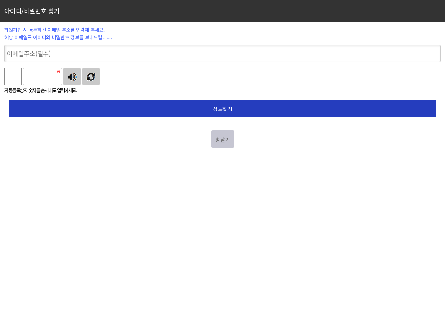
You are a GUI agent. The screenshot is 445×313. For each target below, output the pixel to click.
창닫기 (223, 139)
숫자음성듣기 (72, 76)
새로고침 (91, 76)
